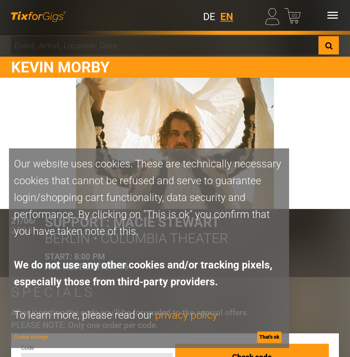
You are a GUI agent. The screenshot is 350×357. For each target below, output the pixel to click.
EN (226, 17)
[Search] (328, 45)
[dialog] (149, 248)
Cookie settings (31, 337)
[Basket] (292, 15)
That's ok (269, 337)
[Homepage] (38, 15)
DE (209, 17)
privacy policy (186, 315)
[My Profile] (273, 15)
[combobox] (165, 45)
